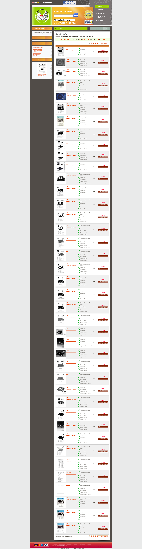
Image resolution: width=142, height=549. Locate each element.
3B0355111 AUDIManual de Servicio (42, 74)
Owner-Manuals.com (63, 545)
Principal (100, 6)
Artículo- (79, 46)
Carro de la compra (101, 17)
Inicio (56, 28)
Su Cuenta (89, 543)
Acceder (100, 10)
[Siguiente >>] (104, 43)
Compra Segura (102, 24)
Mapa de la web (36, 54)
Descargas (101, 13)
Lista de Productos (37, 53)
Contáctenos (35, 51)
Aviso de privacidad (37, 49)
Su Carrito (75, 543)
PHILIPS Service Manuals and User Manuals (60, 546)
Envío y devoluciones (38, 47)
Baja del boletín (36, 55)
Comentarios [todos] (39, 28)
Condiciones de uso (37, 50)
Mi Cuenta (101, 20)
